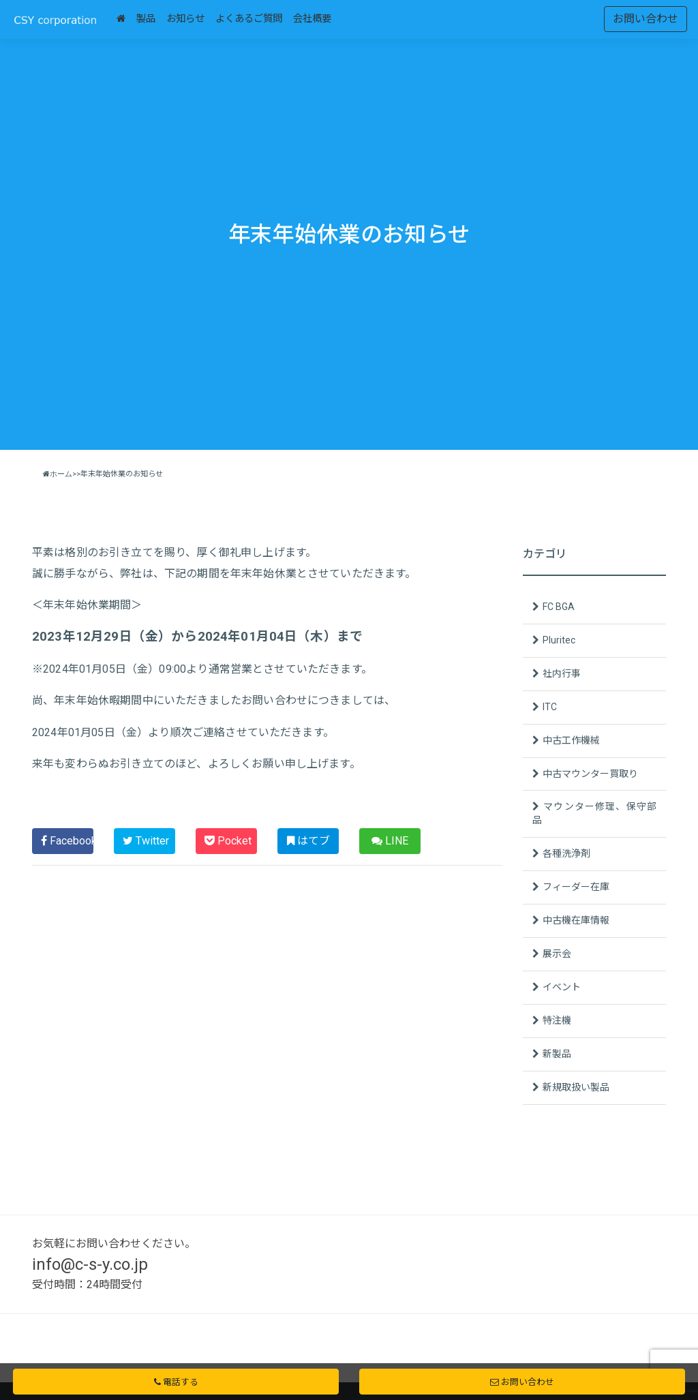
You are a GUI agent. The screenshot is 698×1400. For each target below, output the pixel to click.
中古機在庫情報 (576, 920)
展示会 (557, 953)
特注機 (557, 1020)
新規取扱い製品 (576, 1087)
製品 (145, 19)
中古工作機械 (571, 740)
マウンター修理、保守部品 (594, 813)
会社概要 (312, 19)
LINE (389, 840)
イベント (562, 986)
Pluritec (559, 640)
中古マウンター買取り (590, 773)
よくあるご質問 (248, 19)
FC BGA (559, 606)
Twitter (146, 840)
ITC (550, 706)
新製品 (557, 1053)
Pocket (228, 840)
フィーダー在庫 (576, 886)
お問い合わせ (645, 18)
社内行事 (562, 673)
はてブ (308, 840)
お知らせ (185, 19)
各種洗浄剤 (566, 853)
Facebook (67, 840)
